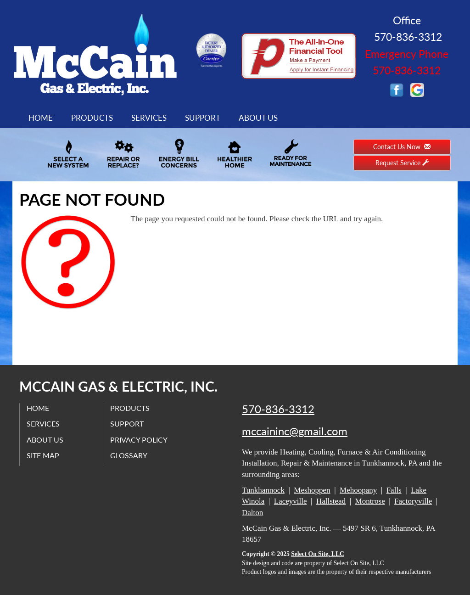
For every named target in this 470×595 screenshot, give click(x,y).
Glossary (128, 455)
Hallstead (331, 501)
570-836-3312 (278, 409)
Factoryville (413, 501)
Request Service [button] (402, 163)
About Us (258, 118)
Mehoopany (358, 490)
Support (202, 118)
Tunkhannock (263, 490)
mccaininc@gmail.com (294, 431)
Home (40, 118)
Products (92, 118)
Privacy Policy (139, 439)
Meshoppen (312, 490)
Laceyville (290, 501)
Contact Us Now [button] (402, 147)
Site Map (43, 455)
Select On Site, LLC (317, 553)
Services (149, 118)
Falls (394, 490)
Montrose (370, 501)
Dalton (252, 512)
